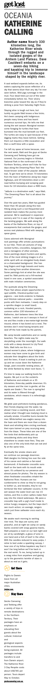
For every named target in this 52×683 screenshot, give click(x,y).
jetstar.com (9, 589)
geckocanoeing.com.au (13, 681)
